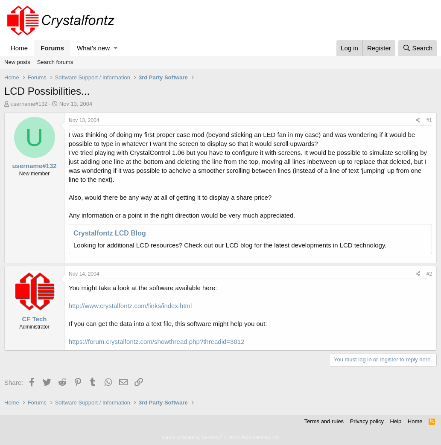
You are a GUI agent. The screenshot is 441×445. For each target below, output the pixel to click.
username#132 (29, 104)
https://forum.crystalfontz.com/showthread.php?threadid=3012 (156, 341)
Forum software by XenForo (221, 437)
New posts (17, 62)
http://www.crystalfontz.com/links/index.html (130, 305)
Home (19, 48)
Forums (52, 48)
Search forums (55, 62)
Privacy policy (367, 421)
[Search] (417, 48)
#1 (429, 120)
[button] (115, 48)
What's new (93, 48)
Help (396, 421)
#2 (429, 274)
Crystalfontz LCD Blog (109, 233)
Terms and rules (324, 421)
